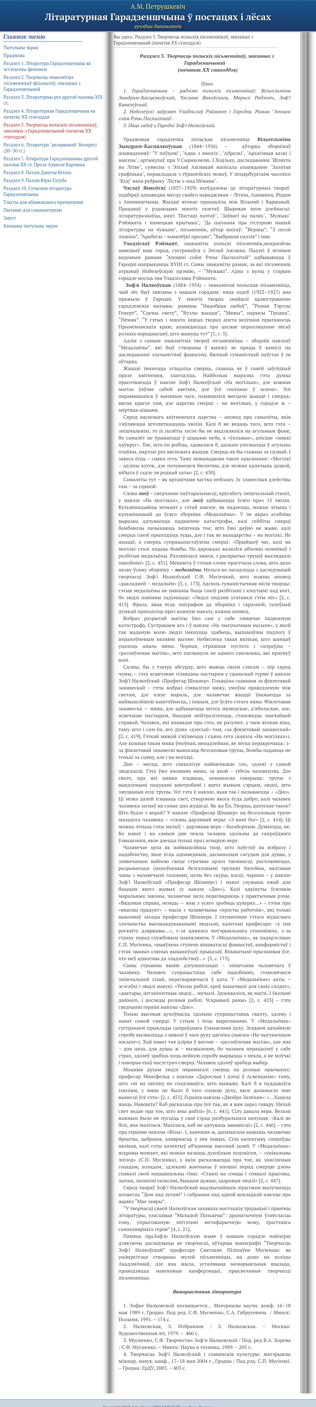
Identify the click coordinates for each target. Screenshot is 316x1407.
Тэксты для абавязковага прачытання (43, 202)
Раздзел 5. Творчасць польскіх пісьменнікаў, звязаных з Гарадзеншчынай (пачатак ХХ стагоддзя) (50, 131)
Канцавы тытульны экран (30, 226)
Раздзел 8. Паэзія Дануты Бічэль (37, 172)
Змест (9, 218)
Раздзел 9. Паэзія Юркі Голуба (35, 180)
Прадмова (14, 55)
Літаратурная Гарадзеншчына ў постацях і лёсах (158, 17)
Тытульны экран (21, 47)
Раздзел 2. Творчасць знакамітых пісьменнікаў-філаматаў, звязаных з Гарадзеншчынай (42, 83)
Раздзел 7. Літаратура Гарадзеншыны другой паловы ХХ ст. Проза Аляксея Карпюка (50, 162)
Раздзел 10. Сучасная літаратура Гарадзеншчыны (37, 191)
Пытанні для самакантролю (32, 210)
